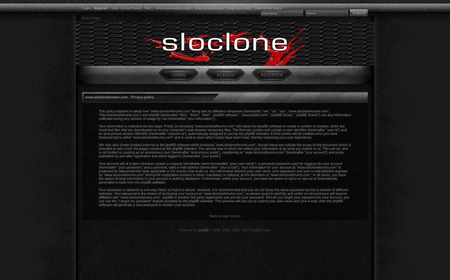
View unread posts (209, 8)
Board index (91, 18)
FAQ (147, 8)
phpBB (203, 230)
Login (86, 8)
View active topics (268, 8)
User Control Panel (126, 8)
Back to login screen (224, 216)
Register (101, 8)
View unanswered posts (173, 8)
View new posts (239, 8)
